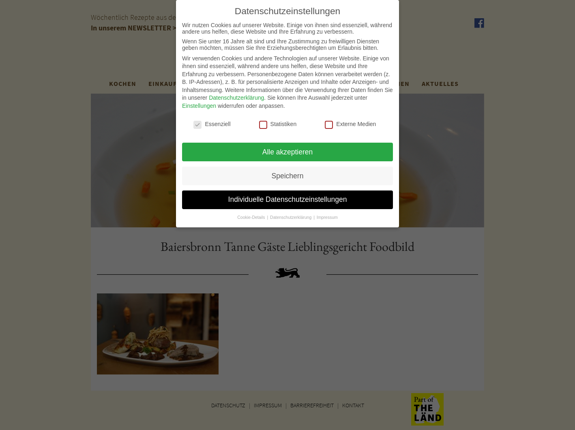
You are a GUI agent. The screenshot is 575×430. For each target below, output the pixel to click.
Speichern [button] (288, 172)
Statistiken (278, 120)
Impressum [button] (327, 213)
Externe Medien (350, 120)
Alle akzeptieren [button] (287, 148)
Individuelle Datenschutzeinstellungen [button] (287, 196)
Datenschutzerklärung (236, 94)
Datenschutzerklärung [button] (291, 213)
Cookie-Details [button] (251, 213)
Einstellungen (199, 102)
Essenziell (211, 120)
